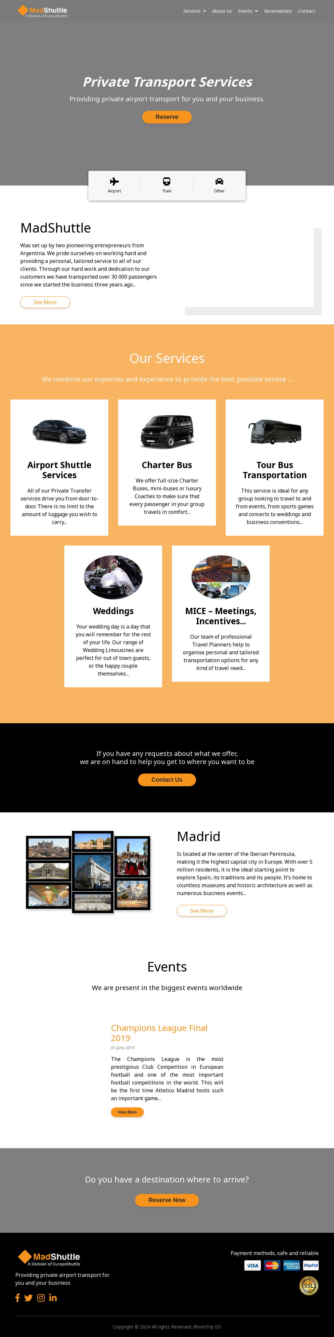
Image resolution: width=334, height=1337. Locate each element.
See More (45, 302)
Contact (306, 11)
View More (127, 1112)
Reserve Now (166, 1200)
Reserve (167, 117)
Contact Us (166, 779)
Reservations (278, 11)
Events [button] (248, 11)
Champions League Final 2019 (159, 1033)
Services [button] (194, 11)
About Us (222, 11)
